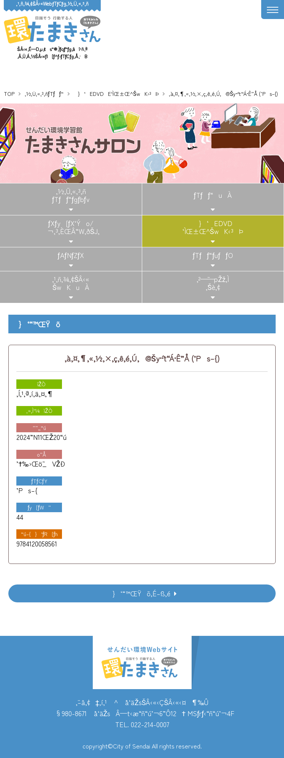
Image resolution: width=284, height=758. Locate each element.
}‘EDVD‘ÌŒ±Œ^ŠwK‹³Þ (212, 227)
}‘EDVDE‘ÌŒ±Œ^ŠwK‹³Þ (116, 93)
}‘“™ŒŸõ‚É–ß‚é (138, 593)
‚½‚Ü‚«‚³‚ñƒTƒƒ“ (44, 93)
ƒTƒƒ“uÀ (213, 195)
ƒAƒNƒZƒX (70, 255)
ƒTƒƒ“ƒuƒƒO (213, 255)
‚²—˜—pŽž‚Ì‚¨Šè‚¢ (213, 283)
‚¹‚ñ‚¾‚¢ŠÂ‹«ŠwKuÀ (70, 283)
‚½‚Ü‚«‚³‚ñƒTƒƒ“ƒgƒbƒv (71, 195)
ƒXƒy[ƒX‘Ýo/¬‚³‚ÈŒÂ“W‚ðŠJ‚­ (71, 227)
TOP (9, 93)
